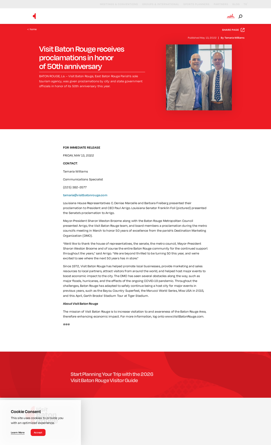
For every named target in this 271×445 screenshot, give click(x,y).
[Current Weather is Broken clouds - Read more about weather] (242, 4)
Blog (232, 4)
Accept (38, 432)
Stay (184, 16)
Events (139, 16)
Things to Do (115, 16)
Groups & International (157, 4)
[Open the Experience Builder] (231, 16)
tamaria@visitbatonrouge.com (85, 195)
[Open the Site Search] (240, 16)
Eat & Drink (163, 16)
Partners (217, 4)
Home (32, 29)
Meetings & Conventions (116, 4)
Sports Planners (193, 4)
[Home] (34, 16)
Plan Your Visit (208, 16)
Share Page (233, 30)
